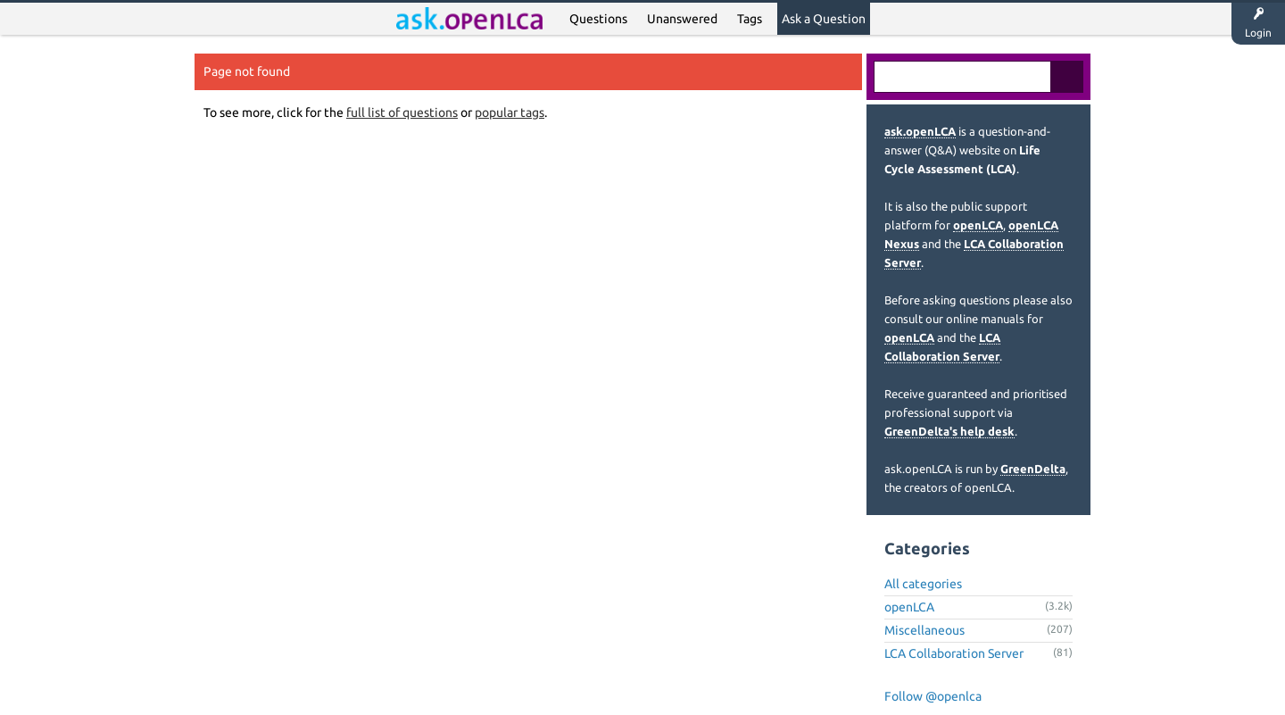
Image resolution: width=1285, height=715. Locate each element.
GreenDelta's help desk (949, 431)
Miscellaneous (924, 630)
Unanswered (682, 19)
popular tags (509, 112)
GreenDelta (1032, 468)
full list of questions (402, 112)
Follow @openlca (933, 696)
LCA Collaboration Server (954, 653)
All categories (923, 584)
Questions (598, 19)
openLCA (978, 225)
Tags (749, 19)
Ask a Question (824, 19)
